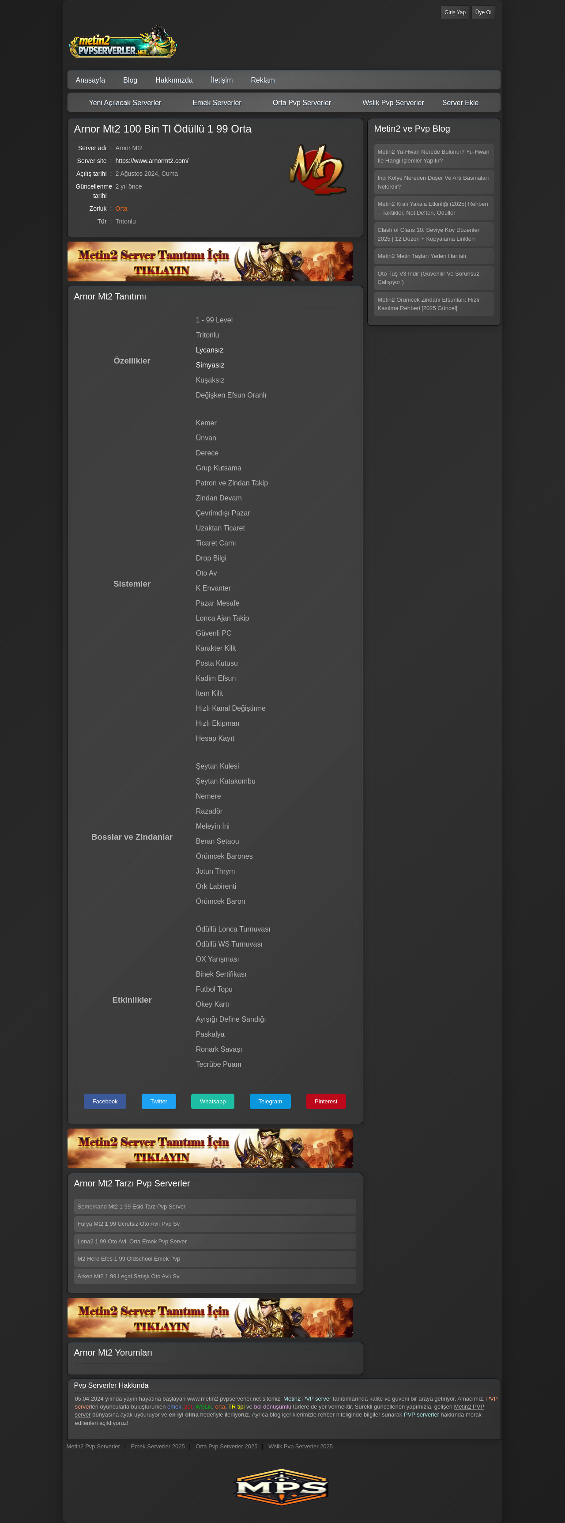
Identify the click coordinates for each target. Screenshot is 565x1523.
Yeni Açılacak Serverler (120, 103)
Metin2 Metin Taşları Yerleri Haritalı (422, 256)
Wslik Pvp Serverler (387, 103)
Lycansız (210, 350)
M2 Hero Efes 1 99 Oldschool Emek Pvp (129, 1258)
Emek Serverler (211, 103)
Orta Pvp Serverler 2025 (226, 1446)
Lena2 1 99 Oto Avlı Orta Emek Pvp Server (132, 1241)
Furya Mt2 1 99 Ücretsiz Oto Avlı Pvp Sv (129, 1223)
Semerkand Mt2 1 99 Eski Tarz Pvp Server (132, 1206)
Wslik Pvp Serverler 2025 (300, 1446)
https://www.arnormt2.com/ (152, 160)
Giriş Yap (455, 12)
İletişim (222, 80)
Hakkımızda (173, 80)
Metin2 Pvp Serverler (93, 1446)
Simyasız (210, 365)
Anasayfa (90, 80)
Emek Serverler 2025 (158, 1446)
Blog (130, 80)
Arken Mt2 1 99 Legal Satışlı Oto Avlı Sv (129, 1276)
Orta (122, 208)
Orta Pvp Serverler (296, 103)
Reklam (263, 80)
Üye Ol (483, 12)
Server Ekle (460, 102)
